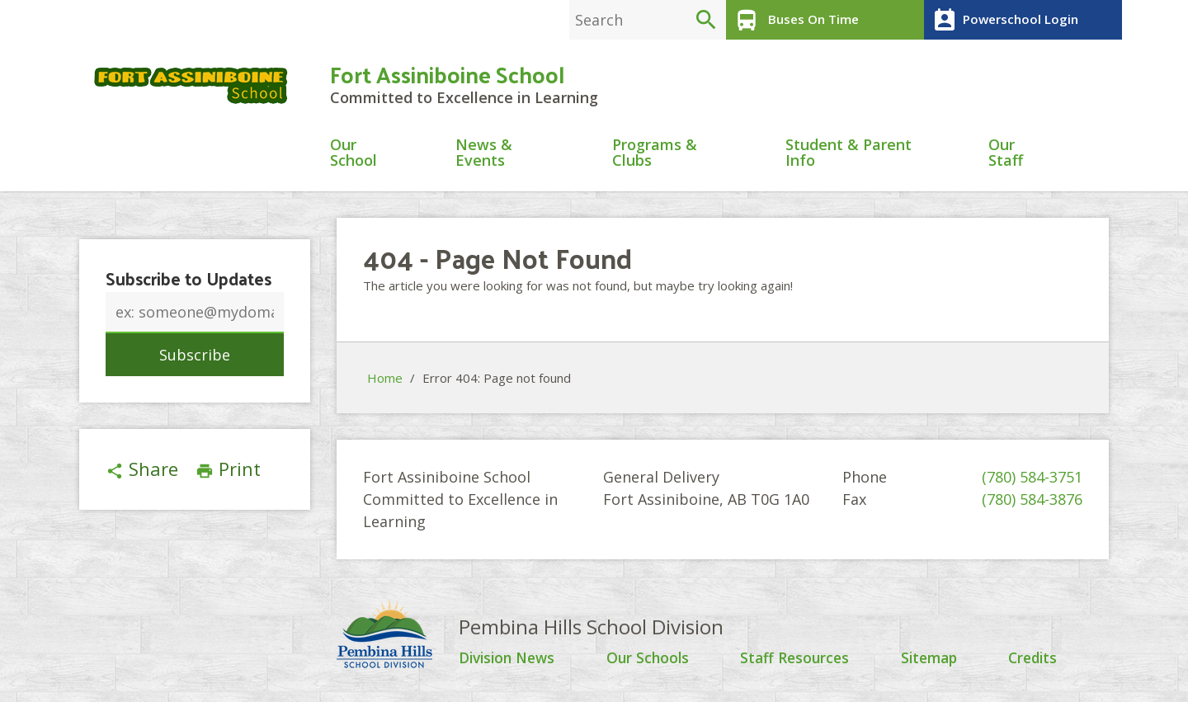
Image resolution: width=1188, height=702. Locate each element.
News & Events (483, 155)
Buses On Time (794, 19)
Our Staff (1005, 155)
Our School (353, 155)
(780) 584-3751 (1032, 479)
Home (385, 380)
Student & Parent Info (848, 155)
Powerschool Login (1002, 19)
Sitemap (931, 661)
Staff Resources (797, 661)
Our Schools (651, 661)
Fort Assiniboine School (447, 75)
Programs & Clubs (654, 155)
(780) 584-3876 (1032, 501)
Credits (1035, 661)
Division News (510, 661)
